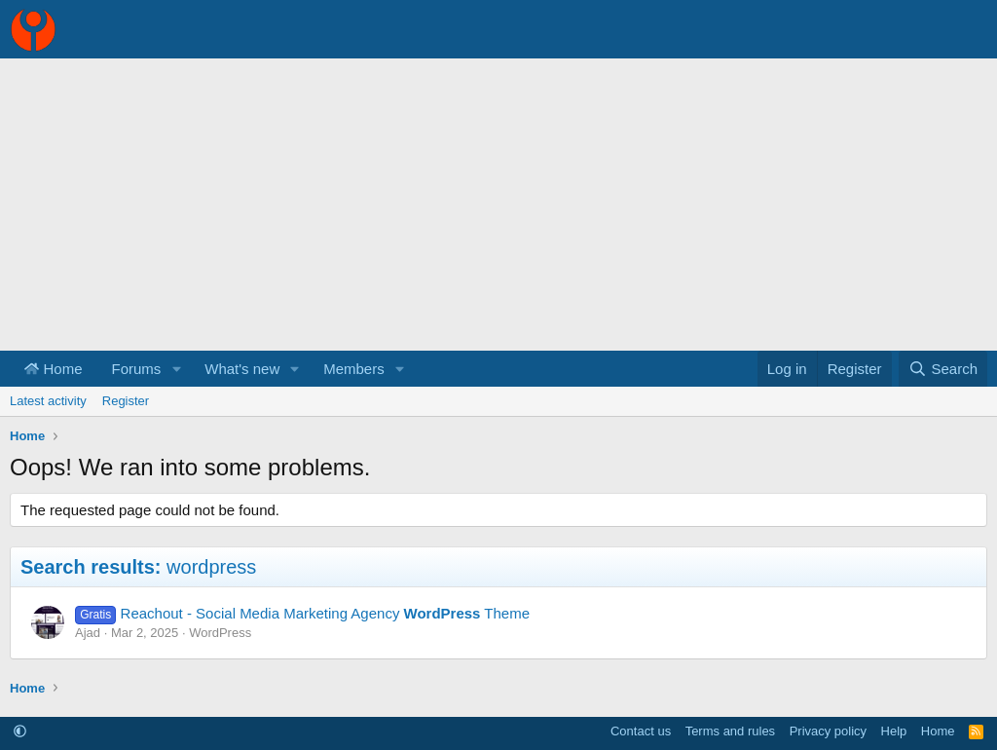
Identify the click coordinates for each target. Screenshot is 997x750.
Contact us (640, 731)
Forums (137, 368)
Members (354, 368)
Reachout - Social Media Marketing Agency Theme (326, 613)
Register (125, 401)
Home (53, 368)
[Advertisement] (498, 204)
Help (894, 731)
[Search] (943, 369)
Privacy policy (828, 731)
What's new (241, 368)
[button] (176, 369)
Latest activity (48, 401)
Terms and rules (730, 731)
